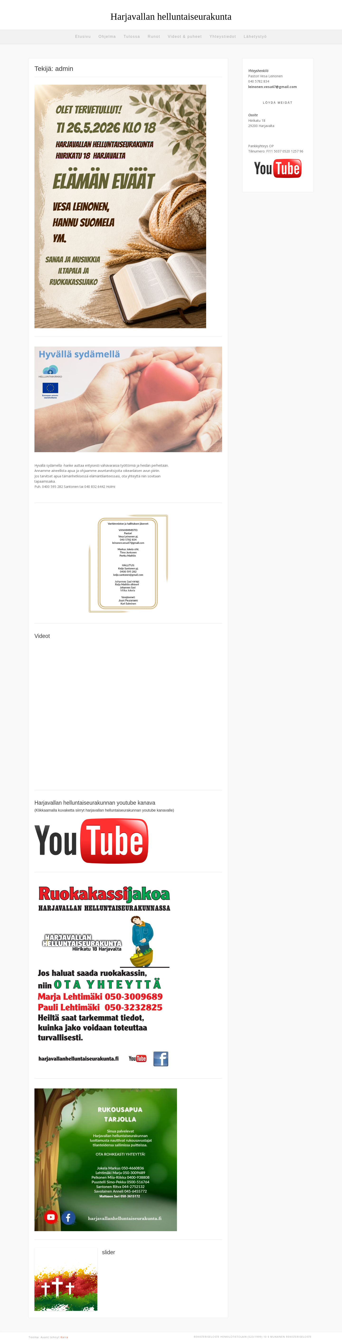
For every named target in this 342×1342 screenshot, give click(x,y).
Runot (154, 36)
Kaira (64, 1337)
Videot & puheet (185, 36)
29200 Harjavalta (261, 125)
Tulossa (132, 36)
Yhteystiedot (222, 36)
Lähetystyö (255, 36)
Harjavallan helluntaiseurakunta (171, 16)
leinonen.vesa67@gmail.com (272, 86)
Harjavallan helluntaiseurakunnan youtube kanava (94, 803)
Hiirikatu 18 (256, 120)
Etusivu (83, 36)
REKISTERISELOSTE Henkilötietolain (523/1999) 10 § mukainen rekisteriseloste (253, 1336)
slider (108, 1252)
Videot (42, 636)
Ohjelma (107, 36)
